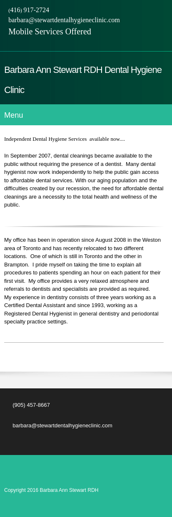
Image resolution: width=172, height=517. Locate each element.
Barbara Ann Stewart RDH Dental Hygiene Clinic (83, 80)
